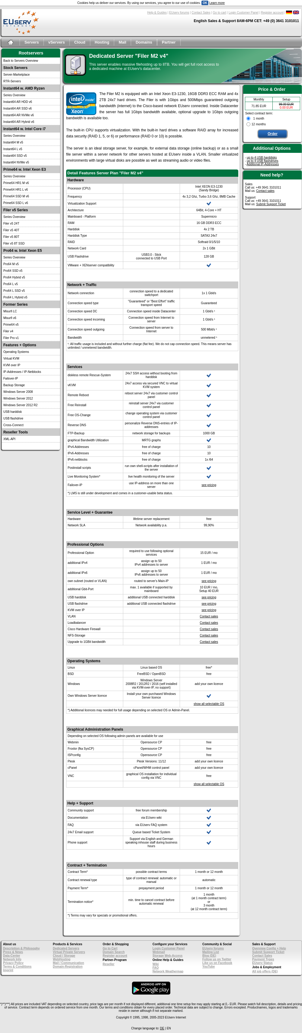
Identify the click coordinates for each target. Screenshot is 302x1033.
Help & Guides (157, 12)
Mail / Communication (68, 963)
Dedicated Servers (66, 948)
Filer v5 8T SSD (13, 243)
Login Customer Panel (244, 12)
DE (162, 1028)
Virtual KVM (11, 358)
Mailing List (210, 952)
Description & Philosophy (21, 948)
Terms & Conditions (17, 966)
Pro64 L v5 (10, 284)
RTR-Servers (12, 81)
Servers (31, 42)
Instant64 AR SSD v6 (17, 108)
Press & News (13, 952)
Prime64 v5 (11, 324)
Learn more (217, 3)
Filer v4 (8, 331)
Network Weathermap (168, 971)
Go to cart (219, 12)
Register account (272, 12)
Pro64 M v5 (11, 264)
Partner (169, 42)
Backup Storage (14, 385)
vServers (56, 42)
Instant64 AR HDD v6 (17, 102)
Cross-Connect (13, 425)
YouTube (208, 966)
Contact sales (209, 616)
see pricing (209, 485)
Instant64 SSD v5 (15, 155)
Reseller (108, 964)
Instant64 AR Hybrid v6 (18, 121)
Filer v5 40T (11, 230)
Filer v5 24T (11, 223)
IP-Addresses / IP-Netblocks (22, 371)
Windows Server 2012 (18, 398)
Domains (144, 42)
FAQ (156, 967)
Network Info (12, 959)
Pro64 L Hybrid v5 (15, 297)
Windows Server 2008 (18, 391)
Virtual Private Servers (69, 952)
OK (205, 3)
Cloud (79, 42)
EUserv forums (179, 12)
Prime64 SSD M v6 (16, 196)
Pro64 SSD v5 (12, 270)
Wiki (156, 964)
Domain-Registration (67, 966)
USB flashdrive (13, 418)
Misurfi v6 (9, 318)
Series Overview (14, 95)
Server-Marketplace (16, 74)
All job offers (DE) (265, 971)
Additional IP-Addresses (263, 164)
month (260, 118)
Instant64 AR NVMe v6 (18, 115)
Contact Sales (200, 12)
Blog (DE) (209, 955)
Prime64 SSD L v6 (15, 203)
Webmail (159, 952)
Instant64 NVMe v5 (16, 162)
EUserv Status (262, 963)
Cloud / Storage (64, 955)
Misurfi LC (10, 311)
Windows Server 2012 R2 (20, 405)
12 (253, 124)
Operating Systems (16, 352)
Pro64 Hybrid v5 (14, 277)
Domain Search (114, 952)
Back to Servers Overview (20, 60)
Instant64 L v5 (12, 149)
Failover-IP (10, 378)
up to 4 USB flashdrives (262, 161)
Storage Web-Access (167, 955)
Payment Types (263, 959)
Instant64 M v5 (13, 142)
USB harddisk (12, 411)
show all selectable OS (209, 704)
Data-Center (11, 955)
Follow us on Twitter (216, 959)
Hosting (102, 42)
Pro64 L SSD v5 (14, 290)
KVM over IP (11, 365)
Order (273, 134)
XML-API (9, 439)
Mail (122, 42)
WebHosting (61, 959)
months (261, 124)
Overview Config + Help (269, 948)
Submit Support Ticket (271, 204)
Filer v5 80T (11, 237)
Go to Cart (110, 948)
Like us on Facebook (217, 963)
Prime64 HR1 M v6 (16, 183)
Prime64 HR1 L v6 (15, 189)
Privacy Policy (13, 963)
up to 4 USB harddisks (262, 157)
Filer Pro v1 (11, 338)
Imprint (8, 970)
